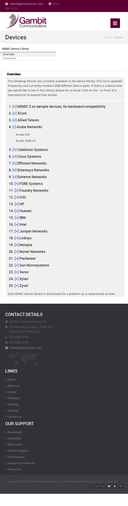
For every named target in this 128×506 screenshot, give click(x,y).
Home (108, 37)
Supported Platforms (20, 465)
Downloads (9, 58)
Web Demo (13, 447)
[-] (14, 126)
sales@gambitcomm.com (24, 4)
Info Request (15, 459)
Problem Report (17, 453)
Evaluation (13, 440)
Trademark (114, 481)
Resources (13, 471)
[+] (15, 106)
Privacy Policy (97, 481)
